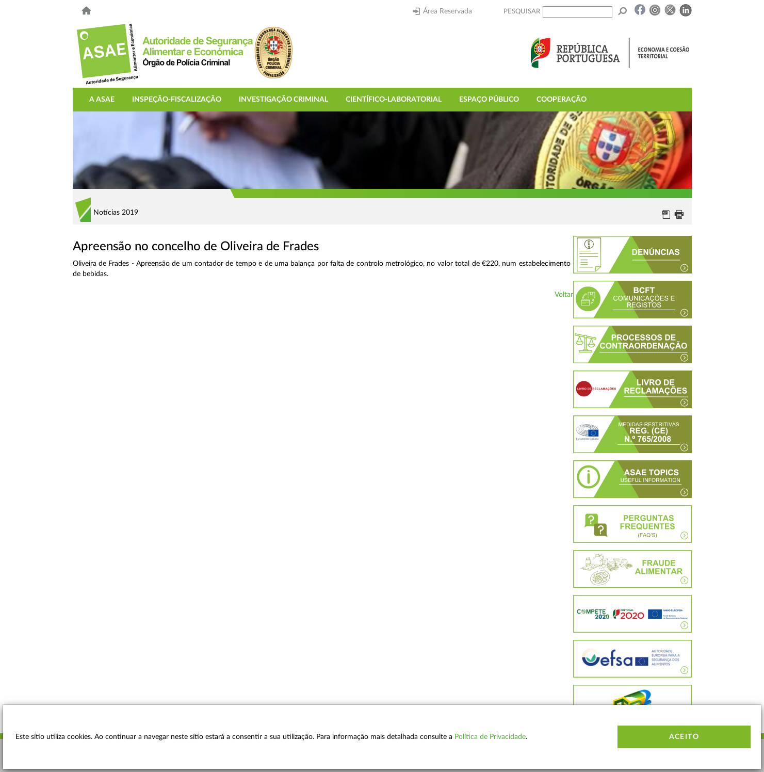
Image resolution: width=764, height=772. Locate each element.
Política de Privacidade (490, 737)
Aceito (684, 737)
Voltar (564, 294)
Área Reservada (442, 11)
